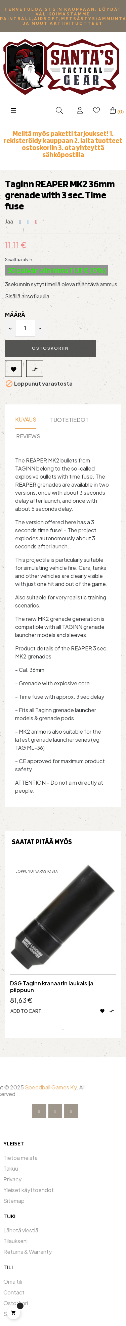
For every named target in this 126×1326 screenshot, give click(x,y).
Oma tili (12, 1281)
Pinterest (36, 221)
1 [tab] (63, 1029)
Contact (14, 1292)
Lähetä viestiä (20, 1230)
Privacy (12, 1179)
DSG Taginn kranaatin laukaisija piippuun (51, 986)
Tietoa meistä (20, 1157)
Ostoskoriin (50, 348)
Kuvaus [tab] (25, 419)
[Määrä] (25, 328)
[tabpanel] (63, 944)
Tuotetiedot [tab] (69, 419)
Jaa (20, 221)
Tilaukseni (15, 1240)
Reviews (28, 436)
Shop (10, 1313)
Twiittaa (28, 221)
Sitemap (14, 1200)
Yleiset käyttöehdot (28, 1189)
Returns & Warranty (27, 1251)
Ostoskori (15, 1303)
